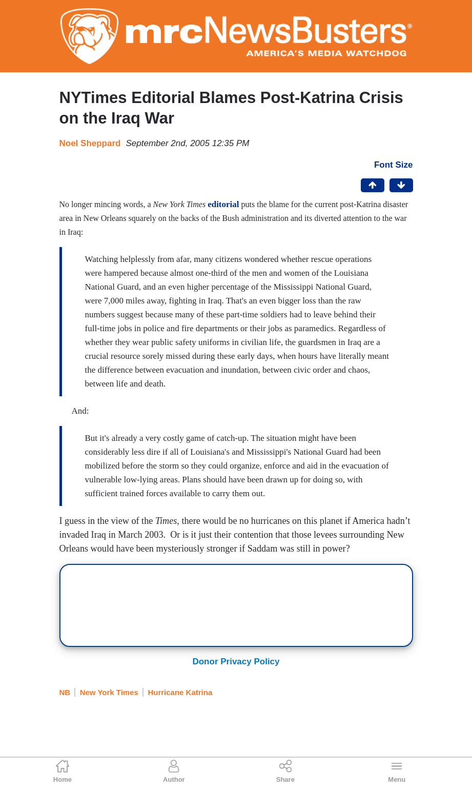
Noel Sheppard (90, 143)
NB (65, 692)
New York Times (109, 692)
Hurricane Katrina (180, 692)
